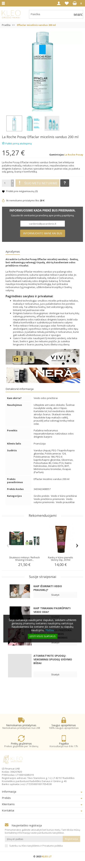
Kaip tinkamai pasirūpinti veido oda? (51, 610)
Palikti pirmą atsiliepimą (17, 143)
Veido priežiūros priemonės (49, 499)
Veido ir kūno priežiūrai (64, 496)
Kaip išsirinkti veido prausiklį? (47, 588)
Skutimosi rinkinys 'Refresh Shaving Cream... (24, 558)
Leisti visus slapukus (43, 636)
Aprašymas (13, 251)
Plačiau (49, 630)
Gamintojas (56, 154)
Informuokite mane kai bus (42, 233)
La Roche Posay (14, 137)
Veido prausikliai (65, 502)
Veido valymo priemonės (53, 500)
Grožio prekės (42, 496)
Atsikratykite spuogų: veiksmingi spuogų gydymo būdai (52, 659)
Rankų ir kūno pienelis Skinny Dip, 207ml (60, 558)
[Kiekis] (6, 183)
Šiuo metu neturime (37, 183)
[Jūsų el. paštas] (34, 839)
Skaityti (55, 594)
